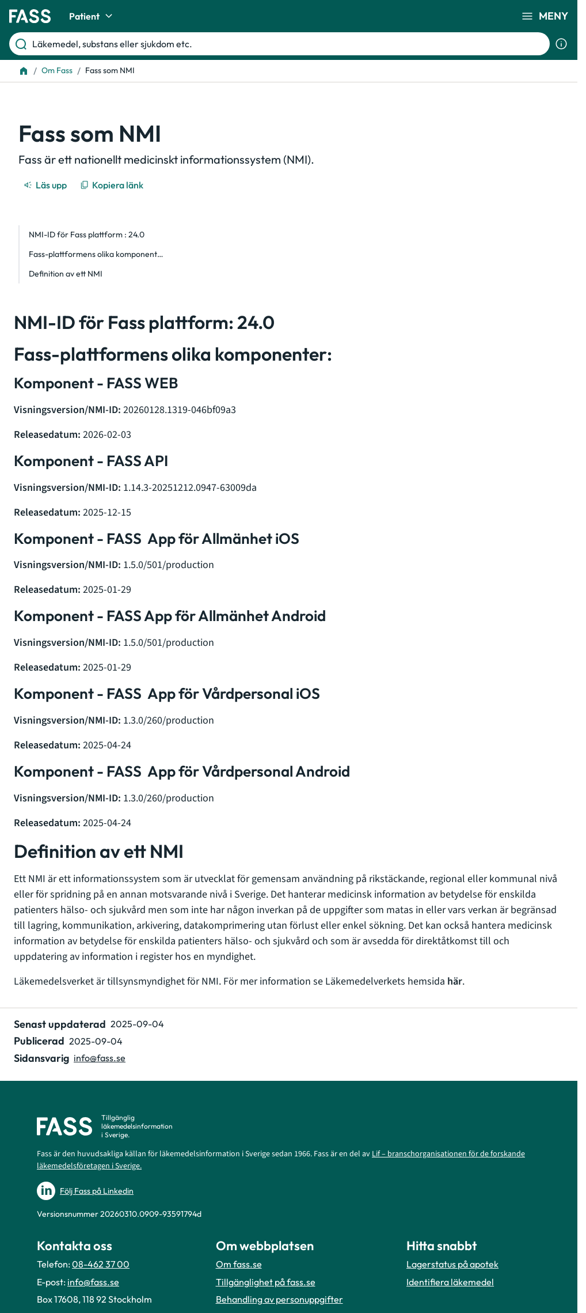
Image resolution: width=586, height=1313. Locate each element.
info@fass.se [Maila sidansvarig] (99, 1058)
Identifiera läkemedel (450, 1282)
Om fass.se (239, 1264)
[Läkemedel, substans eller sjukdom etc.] (288, 44)
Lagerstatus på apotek (452, 1264)
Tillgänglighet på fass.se (265, 1282)
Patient (92, 16)
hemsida (435, 981)
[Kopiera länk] (112, 185)
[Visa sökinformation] (561, 43)
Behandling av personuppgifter (279, 1299)
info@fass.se (93, 1282)
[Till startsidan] (23, 71)
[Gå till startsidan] (30, 16)
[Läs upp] (46, 185)
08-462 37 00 (101, 1264)
